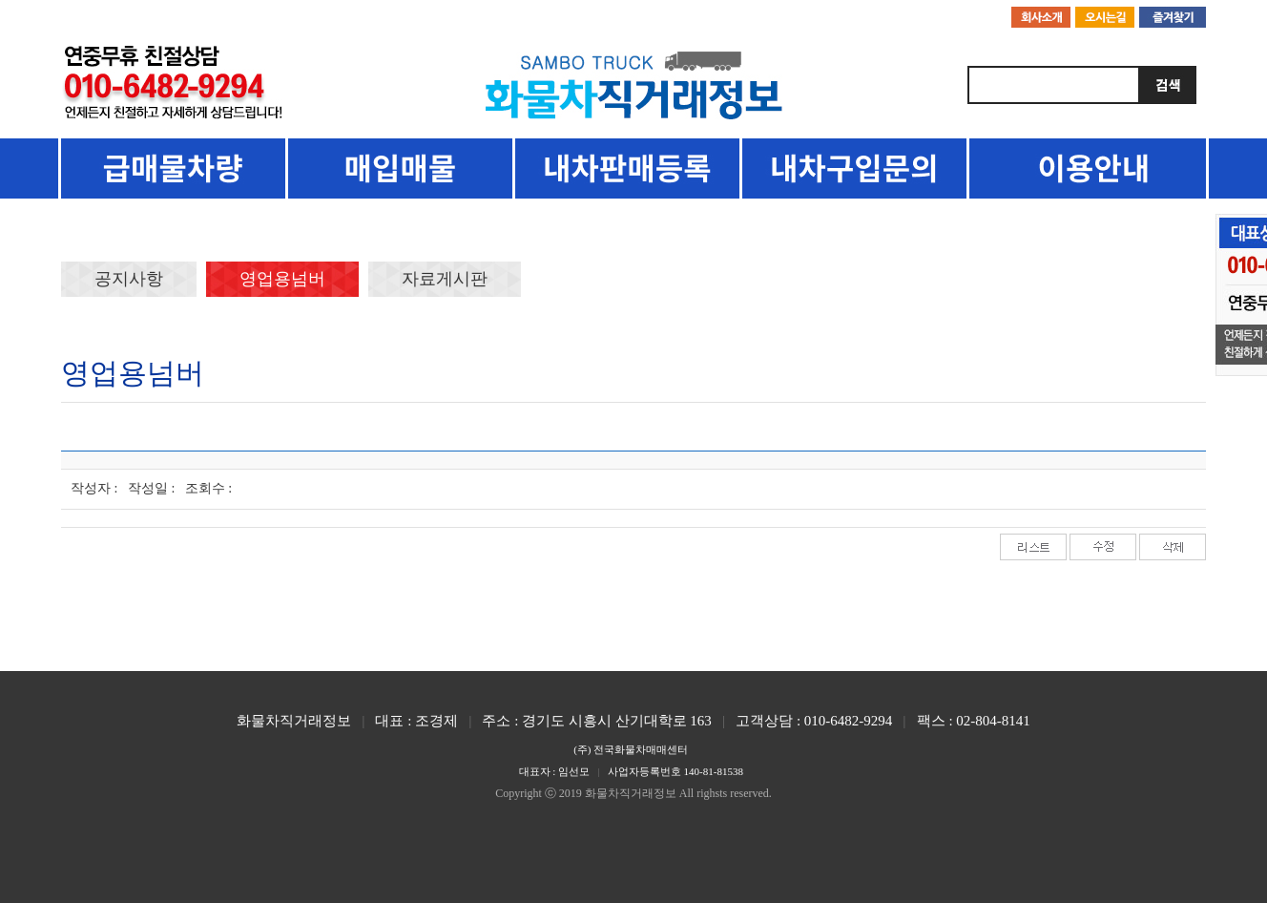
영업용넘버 (282, 278)
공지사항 (128, 278)
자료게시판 (445, 278)
